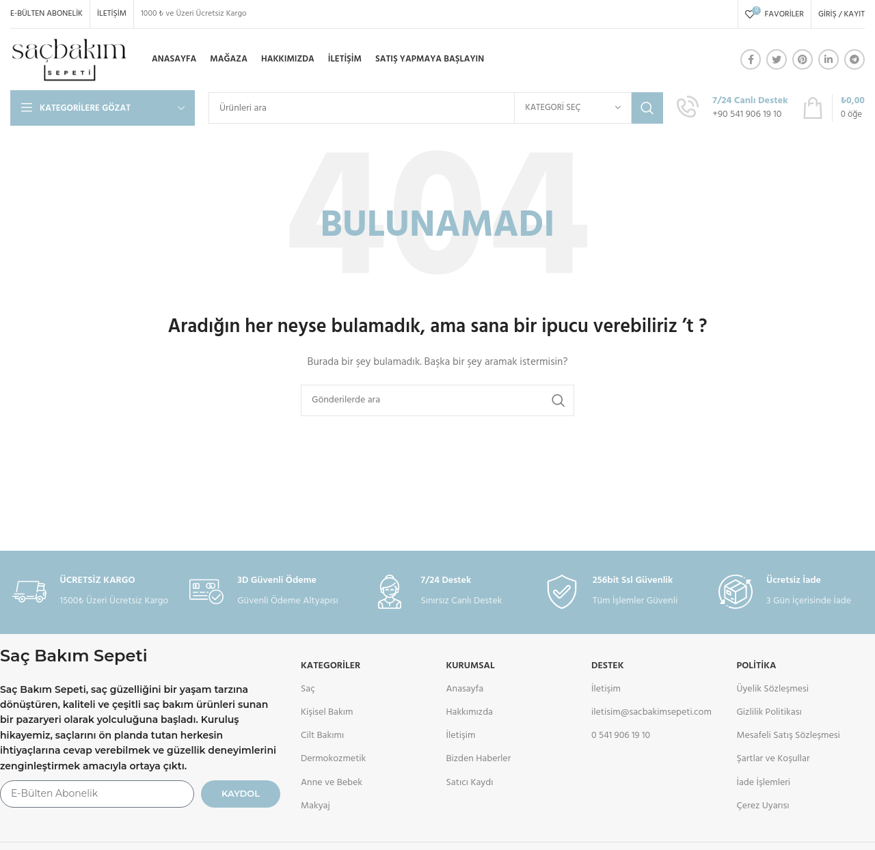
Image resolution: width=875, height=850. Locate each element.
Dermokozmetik (333, 759)
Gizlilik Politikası (768, 712)
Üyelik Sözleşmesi (772, 689)
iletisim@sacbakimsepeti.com (651, 712)
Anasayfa (465, 689)
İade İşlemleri (763, 783)
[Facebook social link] (750, 59)
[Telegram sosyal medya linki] (854, 59)
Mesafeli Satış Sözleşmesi (787, 735)
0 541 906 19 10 (620, 735)
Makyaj (315, 806)
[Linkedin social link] (828, 59)
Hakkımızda (469, 712)
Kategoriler (330, 666)
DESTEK (607, 666)
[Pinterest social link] (802, 59)
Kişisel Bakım (327, 712)
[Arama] (435, 108)
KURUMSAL (470, 666)
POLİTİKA (756, 666)
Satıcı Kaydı (470, 783)
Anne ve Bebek (331, 783)
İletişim (461, 735)
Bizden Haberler (478, 759)
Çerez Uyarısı (762, 806)
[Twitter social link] (776, 59)
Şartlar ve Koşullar (772, 759)
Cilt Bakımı (322, 735)
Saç (308, 689)
